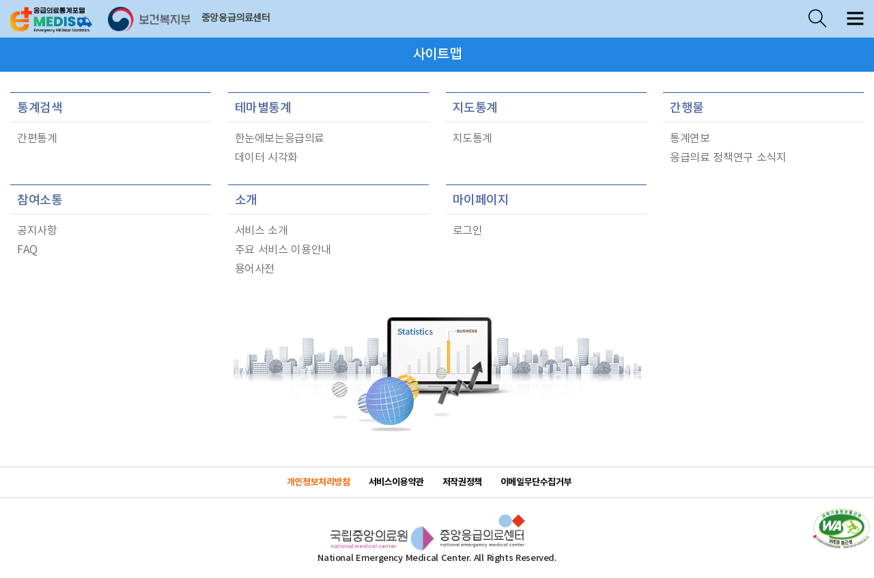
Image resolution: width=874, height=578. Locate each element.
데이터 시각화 (266, 158)
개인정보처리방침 (318, 482)
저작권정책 (462, 482)
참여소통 (39, 200)
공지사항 (37, 231)
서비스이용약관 (396, 482)
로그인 (468, 231)
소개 (246, 200)
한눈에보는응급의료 (280, 139)
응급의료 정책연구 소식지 (728, 158)
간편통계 (37, 139)
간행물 (687, 108)
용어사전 (254, 269)
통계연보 (689, 139)
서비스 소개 (261, 231)
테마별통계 (263, 108)
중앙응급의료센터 (235, 18)
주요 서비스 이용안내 (283, 250)
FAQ (27, 250)
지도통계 (475, 108)
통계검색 (39, 108)
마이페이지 (481, 200)
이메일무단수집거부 (536, 482)
